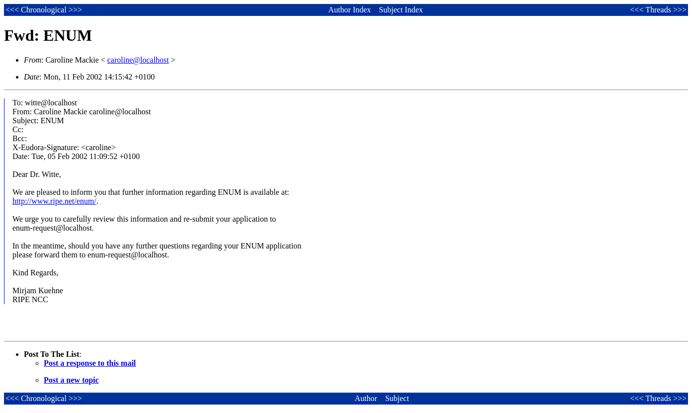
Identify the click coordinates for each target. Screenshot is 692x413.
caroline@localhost (138, 60)
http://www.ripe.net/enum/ (54, 201)
